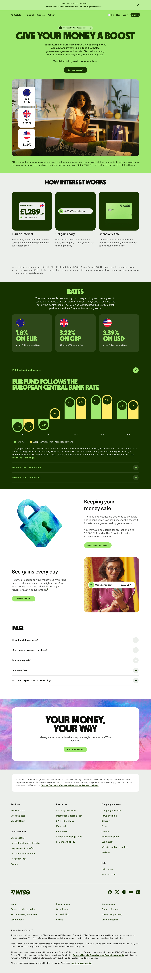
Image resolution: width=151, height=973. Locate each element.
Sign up (135, 15)
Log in (125, 15)
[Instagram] (124, 892)
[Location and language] (111, 15)
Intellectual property (111, 914)
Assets (14, 864)
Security (105, 821)
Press (104, 826)
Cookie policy (108, 904)
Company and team (111, 810)
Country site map (110, 909)
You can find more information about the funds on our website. (70, 785)
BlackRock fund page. (23, 457)
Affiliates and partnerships (114, 847)
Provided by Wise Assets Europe (75, 27)
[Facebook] (110, 892)
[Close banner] (137, 5)
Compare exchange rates (69, 836)
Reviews (105, 852)
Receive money (18, 859)
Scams (59, 919)
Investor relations (110, 836)
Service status (108, 874)
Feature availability (65, 842)
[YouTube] (131, 892)
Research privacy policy (23, 909)
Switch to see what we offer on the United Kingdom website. (74, 6)
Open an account (75, 70)
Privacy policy (63, 904)
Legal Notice (17, 919)
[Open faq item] (75, 467)
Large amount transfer (22, 848)
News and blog (109, 815)
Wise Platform (18, 821)
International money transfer (25, 843)
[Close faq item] (75, 370)
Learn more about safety (98, 545)
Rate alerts (61, 831)
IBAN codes (62, 826)
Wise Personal (18, 810)
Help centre (107, 869)
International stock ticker (69, 815)
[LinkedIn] (138, 892)
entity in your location (82, 963)
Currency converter (66, 810)
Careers (105, 831)
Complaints (62, 909)
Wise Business (18, 815)
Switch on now (23, 598)
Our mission (107, 842)
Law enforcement (110, 919)
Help (118, 15)
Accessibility (62, 914)
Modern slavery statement (24, 914)
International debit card (23, 853)
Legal (13, 904)
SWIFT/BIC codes (65, 821)
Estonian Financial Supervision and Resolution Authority (98, 955)
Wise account (18, 837)
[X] (117, 892)
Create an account (75, 749)
